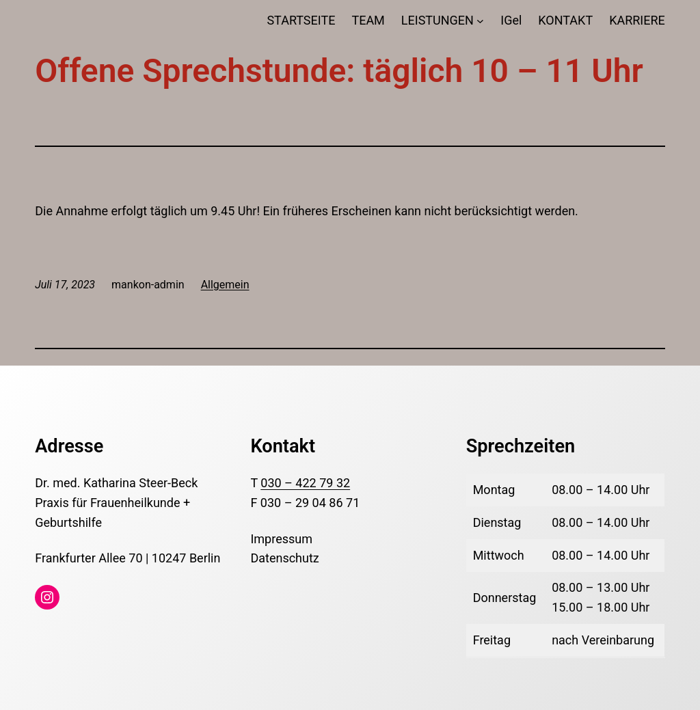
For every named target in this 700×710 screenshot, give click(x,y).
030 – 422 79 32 (305, 483)
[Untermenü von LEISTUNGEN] (480, 21)
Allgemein (225, 284)
